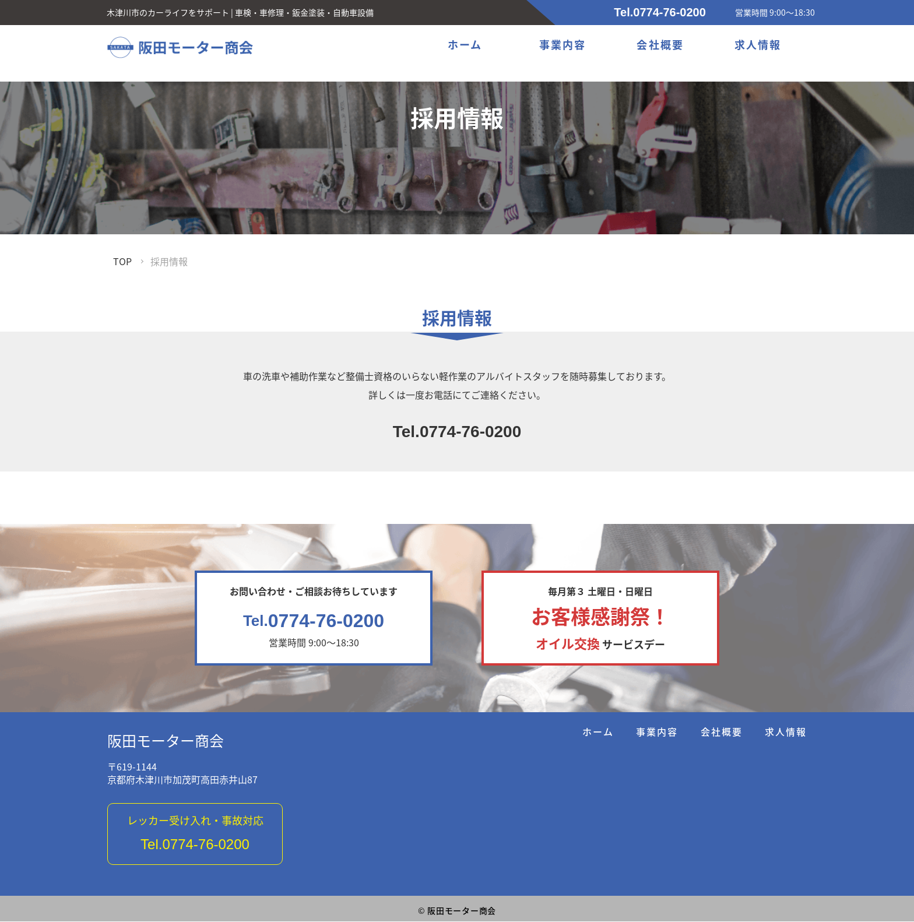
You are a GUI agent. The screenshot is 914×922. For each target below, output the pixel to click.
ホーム (465, 46)
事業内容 (563, 46)
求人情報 (758, 46)
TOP (122, 261)
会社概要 (661, 46)
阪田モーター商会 (165, 741)
